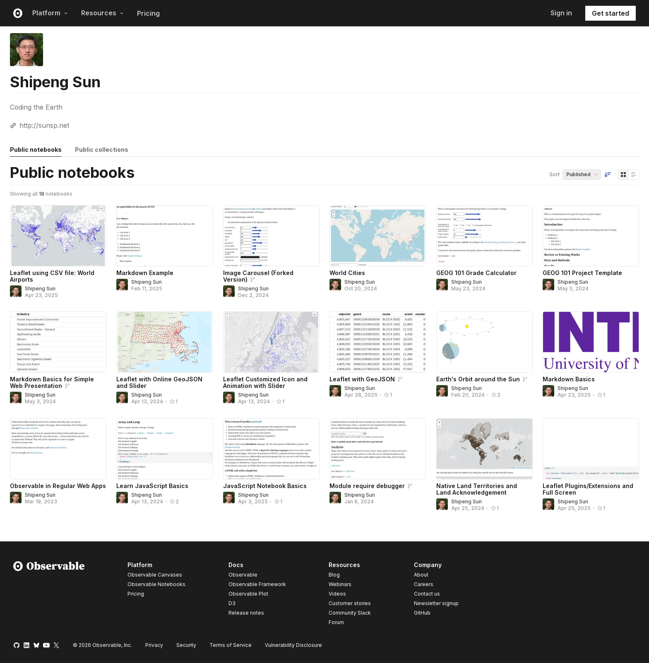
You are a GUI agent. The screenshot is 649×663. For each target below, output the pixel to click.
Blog (334, 575)
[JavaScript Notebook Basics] (271, 448)
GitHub (422, 613)
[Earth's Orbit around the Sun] (484, 342)
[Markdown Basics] (591, 342)
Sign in (561, 13)
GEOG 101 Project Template (582, 272)
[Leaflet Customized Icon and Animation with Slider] (271, 342)
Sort (554, 174)
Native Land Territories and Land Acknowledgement (476, 489)
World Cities (347, 272)
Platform (50, 13)
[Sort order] (608, 175)
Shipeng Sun (40, 288)
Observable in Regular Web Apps (58, 485)
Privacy (154, 645)
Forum (336, 622)
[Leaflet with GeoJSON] (377, 342)
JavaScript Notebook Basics (265, 485)
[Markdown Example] (164, 235)
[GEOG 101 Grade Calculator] (484, 235)
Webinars (340, 584)
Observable (242, 575)
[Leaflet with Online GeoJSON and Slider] (164, 342)
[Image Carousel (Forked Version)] (271, 235)
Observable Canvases (154, 575)
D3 (232, 603)
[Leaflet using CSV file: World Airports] (58, 235)
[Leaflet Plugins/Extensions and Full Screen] (591, 448)
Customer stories (350, 603)
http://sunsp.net (44, 125)
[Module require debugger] (377, 448)
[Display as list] (634, 175)
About (421, 575)
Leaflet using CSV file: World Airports (52, 276)
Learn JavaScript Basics (152, 485)
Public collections (101, 149)
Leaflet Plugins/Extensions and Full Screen (588, 489)
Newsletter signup (436, 603)
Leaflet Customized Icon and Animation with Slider (265, 382)
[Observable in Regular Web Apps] (58, 448)
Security (186, 645)
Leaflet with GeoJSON (362, 379)
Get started (610, 13)
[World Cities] (377, 235)
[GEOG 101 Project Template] (591, 235)
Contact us (427, 594)
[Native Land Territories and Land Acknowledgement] (484, 448)
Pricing (148, 13)
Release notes (246, 613)
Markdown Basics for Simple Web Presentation (52, 382)
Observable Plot (248, 594)
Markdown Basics (569, 379)
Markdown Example (144, 272)
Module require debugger (367, 485)
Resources (102, 13)
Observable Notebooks (156, 584)
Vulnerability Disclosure (293, 645)
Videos (337, 594)
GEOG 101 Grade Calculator (476, 272)
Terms (230, 645)
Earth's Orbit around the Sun (478, 379)
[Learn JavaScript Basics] (164, 448)
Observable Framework (257, 584)
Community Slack (350, 613)
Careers (423, 584)
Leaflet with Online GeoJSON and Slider (159, 382)
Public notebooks (36, 149)
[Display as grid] (623, 175)
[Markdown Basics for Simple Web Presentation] (58, 342)
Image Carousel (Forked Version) (258, 276)
